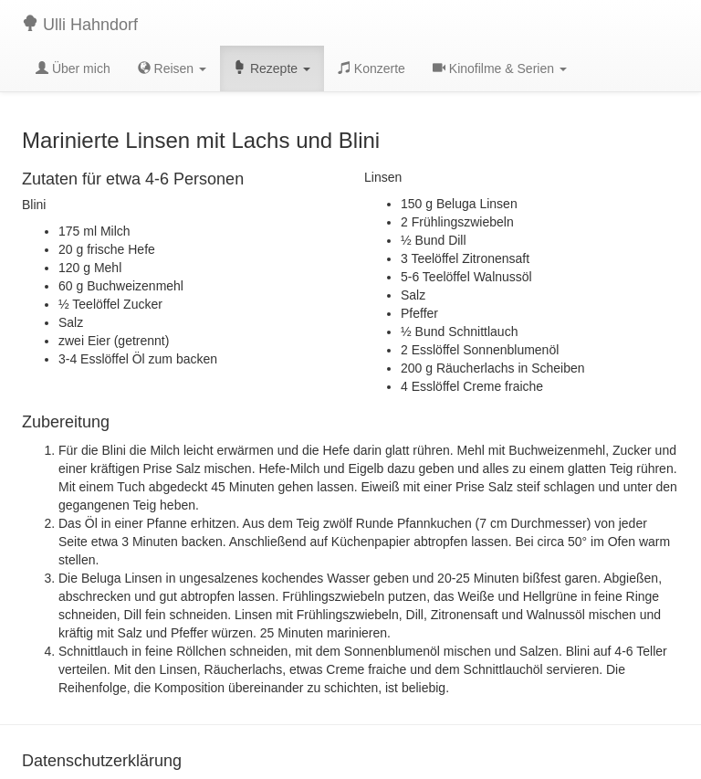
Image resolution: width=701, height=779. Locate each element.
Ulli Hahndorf (80, 24)
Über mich (73, 68)
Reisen (172, 68)
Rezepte (272, 68)
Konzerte (371, 68)
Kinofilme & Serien (500, 68)
